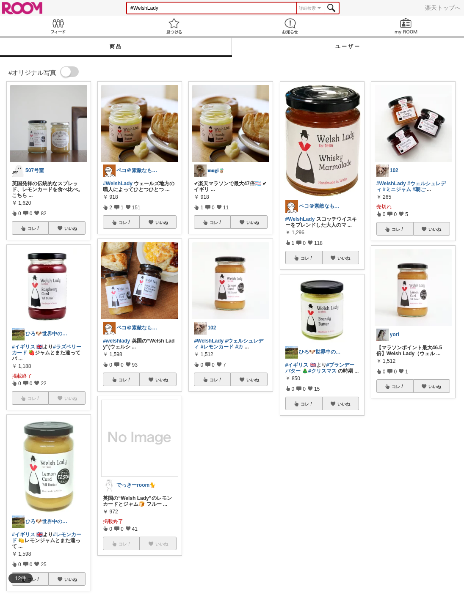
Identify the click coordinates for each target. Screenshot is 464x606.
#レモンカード (217, 347)
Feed (58, 26)
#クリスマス (322, 371)
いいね (70, 228)
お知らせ (290, 26)
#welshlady (116, 341)
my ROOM (406, 26)
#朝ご (418, 189)
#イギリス (23, 347)
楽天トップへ (443, 7)
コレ (34, 228)
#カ (239, 347)
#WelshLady (118, 183)
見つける (174, 26)
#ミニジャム (397, 189)
